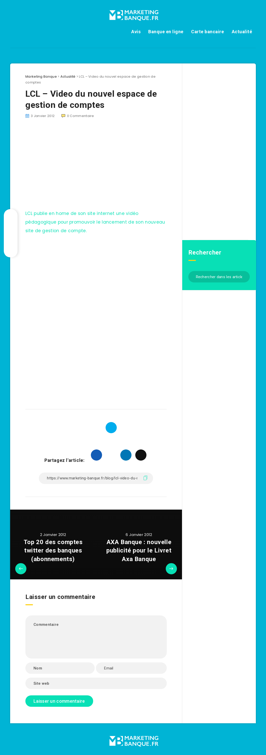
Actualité (242, 31)
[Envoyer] (244, 276)
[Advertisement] (96, 167)
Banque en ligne (166, 31)
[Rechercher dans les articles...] (219, 276)
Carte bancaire (207, 31)
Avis (136, 31)
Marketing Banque (41, 76)
